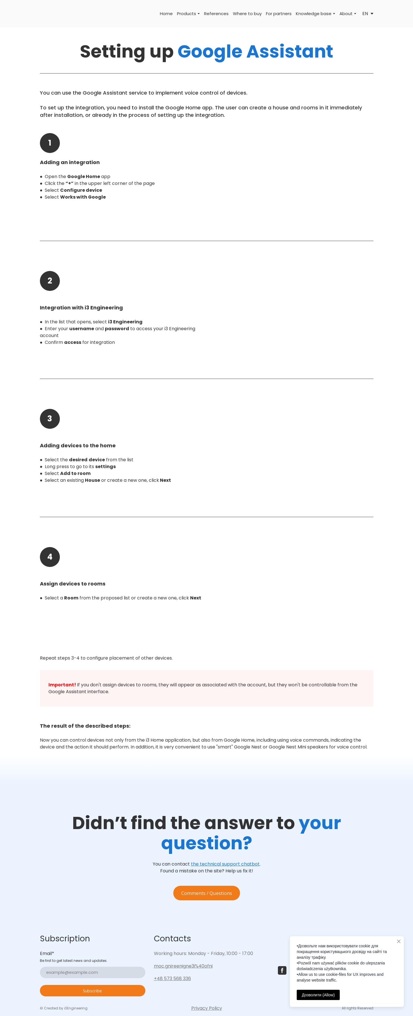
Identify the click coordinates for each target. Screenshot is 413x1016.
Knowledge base (313, 14)
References (216, 14)
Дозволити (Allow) (318, 995)
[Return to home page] (48, 14)
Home (166, 14)
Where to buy (247, 14)
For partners (279, 14)
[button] (206, 893)
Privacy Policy (206, 1008)
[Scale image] (292, 179)
